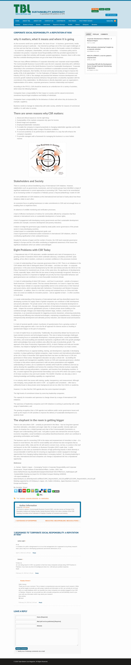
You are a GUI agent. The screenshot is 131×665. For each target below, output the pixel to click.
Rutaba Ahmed (25, 581)
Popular (96, 34)
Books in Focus (28, 24)
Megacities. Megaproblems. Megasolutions (62, 521)
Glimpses (86, 24)
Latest (88, 34)
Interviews (47, 24)
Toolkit (70, 24)
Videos (77, 24)
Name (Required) (42, 617)
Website (39, 626)
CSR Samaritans (111, 15)
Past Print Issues (86, 21)
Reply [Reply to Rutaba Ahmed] (40, 602)
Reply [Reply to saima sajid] (34, 553)
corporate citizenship (32, 498)
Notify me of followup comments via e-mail (31, 651)
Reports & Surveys (59, 24)
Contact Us (49, 21)
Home (17, 21)
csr (39, 498)
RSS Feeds (72, 21)
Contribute (61, 21)
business (22, 498)
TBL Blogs (95, 9)
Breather (94, 24)
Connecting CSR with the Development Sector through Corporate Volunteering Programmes (99, 66)
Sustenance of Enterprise (26, 521)
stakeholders (45, 498)
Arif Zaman (26, 507)
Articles (17, 24)
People (102, 9)
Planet (107, 9)
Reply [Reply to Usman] (37, 573)
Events (38, 24)
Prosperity (95, 11)
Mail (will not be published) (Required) (49, 621)
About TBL (26, 21)
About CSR (37, 21)
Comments (104, 34)
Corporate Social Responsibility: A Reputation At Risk (43, 32)
